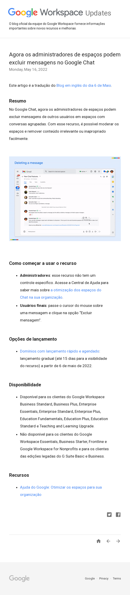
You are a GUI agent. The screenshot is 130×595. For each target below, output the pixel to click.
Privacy (104, 578)
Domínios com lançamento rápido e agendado (59, 351)
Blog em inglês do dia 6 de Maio (83, 85)
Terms (117, 578)
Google (90, 578)
